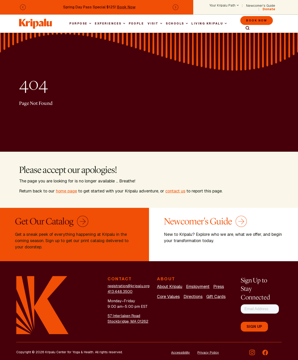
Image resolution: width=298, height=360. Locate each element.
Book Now (126, 7)
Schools (175, 23)
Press (218, 286)
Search (245, 28)
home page (66, 191)
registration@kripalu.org (128, 286)
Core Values (168, 296)
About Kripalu (169, 286)
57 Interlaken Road (124, 315)
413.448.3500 (120, 291)
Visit (153, 23)
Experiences (108, 23)
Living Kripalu (207, 23)
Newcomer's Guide (260, 5)
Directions (193, 296)
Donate (269, 9)
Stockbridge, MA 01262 (128, 321)
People (136, 23)
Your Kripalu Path (222, 5)
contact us (175, 191)
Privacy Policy (208, 352)
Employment (198, 286)
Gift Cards (216, 296)
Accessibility (180, 352)
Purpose (78, 23)
